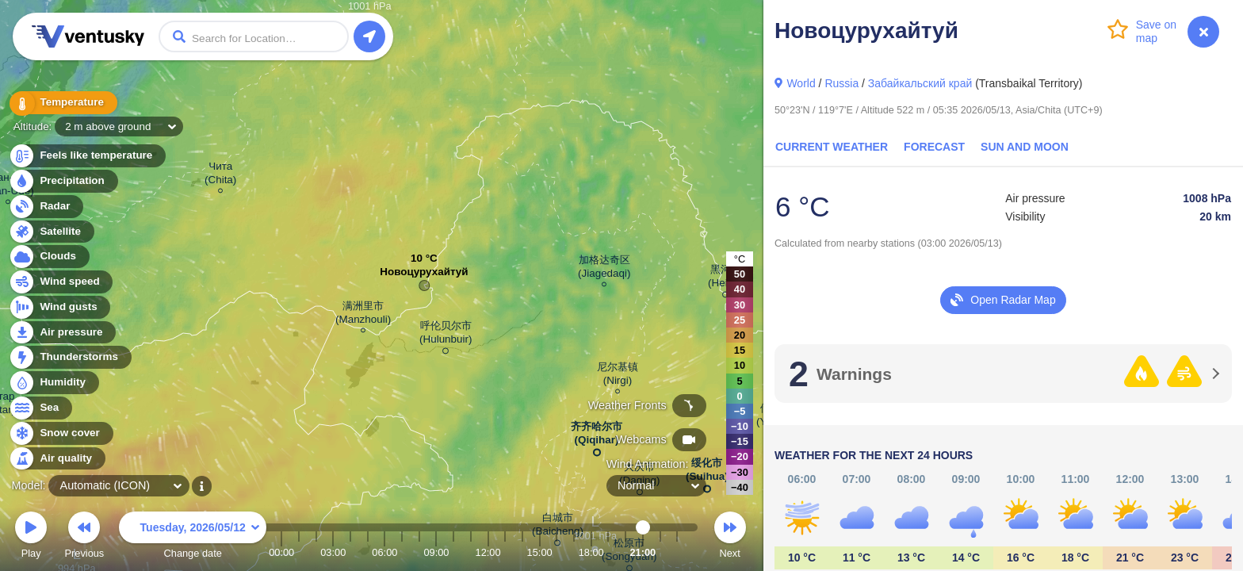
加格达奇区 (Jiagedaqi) (604, 269)
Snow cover (60, 433)
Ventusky (85, 36)
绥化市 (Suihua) (707, 473)
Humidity (53, 382)
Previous (84, 537)
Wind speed (60, 281)
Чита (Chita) (220, 175)
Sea (40, 408)
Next (730, 537)
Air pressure (62, 332)
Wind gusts (59, 307)
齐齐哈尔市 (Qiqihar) (596, 436)
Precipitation (63, 181)
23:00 (677, 552)
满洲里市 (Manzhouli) (363, 315)
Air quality (56, 458)
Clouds (48, 256)
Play (31, 537)
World (800, 83)
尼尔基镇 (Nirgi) (617, 376)
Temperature (62, 102)
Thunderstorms (69, 357)
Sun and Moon (1025, 146)
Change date (192, 537)
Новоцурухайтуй (424, 276)
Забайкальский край (920, 83)
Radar (46, 206)
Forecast (934, 146)
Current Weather (831, 146)
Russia (841, 83)
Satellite (51, 231)
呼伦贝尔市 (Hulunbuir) (445, 335)
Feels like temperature (86, 155)
